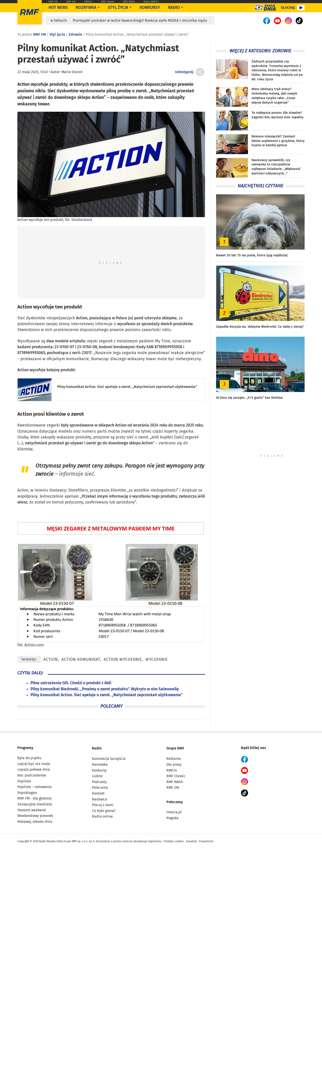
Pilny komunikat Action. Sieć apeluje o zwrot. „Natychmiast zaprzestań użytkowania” (127, 387)
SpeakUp (191, 841)
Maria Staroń (71, 72)
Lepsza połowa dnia (33, 769)
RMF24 (88, 1)
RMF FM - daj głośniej (34, 798)
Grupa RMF (175, 748)
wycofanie (156, 659)
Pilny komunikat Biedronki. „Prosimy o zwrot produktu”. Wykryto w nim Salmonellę (104, 689)
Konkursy (150, 7)
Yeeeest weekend (31, 810)
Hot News (58, 7)
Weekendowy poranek (35, 816)
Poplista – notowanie (34, 787)
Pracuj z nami (103, 805)
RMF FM (53, 1)
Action (24, 307)
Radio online (102, 816)
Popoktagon (27, 793)
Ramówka (100, 764)
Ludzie (97, 776)
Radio (97, 748)
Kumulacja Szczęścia (109, 758)
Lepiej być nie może (33, 764)
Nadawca (99, 799)
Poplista (24, 781)
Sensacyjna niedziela (34, 804)
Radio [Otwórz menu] (174, 7)
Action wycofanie (123, 659)
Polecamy (100, 787)
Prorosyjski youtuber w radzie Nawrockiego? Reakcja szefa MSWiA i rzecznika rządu (140, 20)
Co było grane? (103, 811)
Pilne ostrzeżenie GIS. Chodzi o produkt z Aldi (70, 683)
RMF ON (71, 1)
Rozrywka (86, 7)
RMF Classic (107, 1)
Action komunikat (80, 659)
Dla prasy (174, 764)
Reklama (173, 758)
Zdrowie (75, 34)
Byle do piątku (29, 758)
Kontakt (98, 793)
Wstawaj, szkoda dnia (34, 821)
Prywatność (206, 841)
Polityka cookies (174, 841)
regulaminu (154, 841)
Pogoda (172, 818)
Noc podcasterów (31, 775)
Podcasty (99, 782)
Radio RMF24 (151, 1)
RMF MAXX (129, 1)
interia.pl (174, 812)
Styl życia (118, 7)
